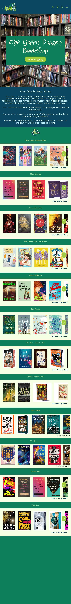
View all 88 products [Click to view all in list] (60, 167)
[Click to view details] (9, 156)
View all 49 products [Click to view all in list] (60, 269)
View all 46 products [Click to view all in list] (60, 336)
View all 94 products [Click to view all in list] (60, 235)
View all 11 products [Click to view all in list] (63, 436)
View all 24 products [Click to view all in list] (60, 404)
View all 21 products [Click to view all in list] (60, 201)
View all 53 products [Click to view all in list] (60, 302)
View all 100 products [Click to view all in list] (59, 498)
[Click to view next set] (64, 154)
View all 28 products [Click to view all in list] (60, 370)
